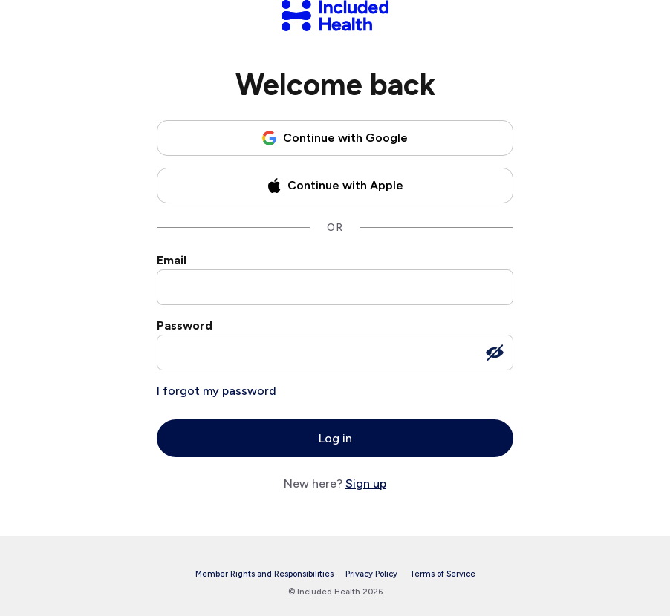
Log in (335, 438)
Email (171, 260)
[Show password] (495, 352)
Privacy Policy (371, 574)
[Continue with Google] (335, 138)
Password (184, 325)
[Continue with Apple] (335, 185)
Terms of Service (442, 574)
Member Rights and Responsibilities (264, 574)
